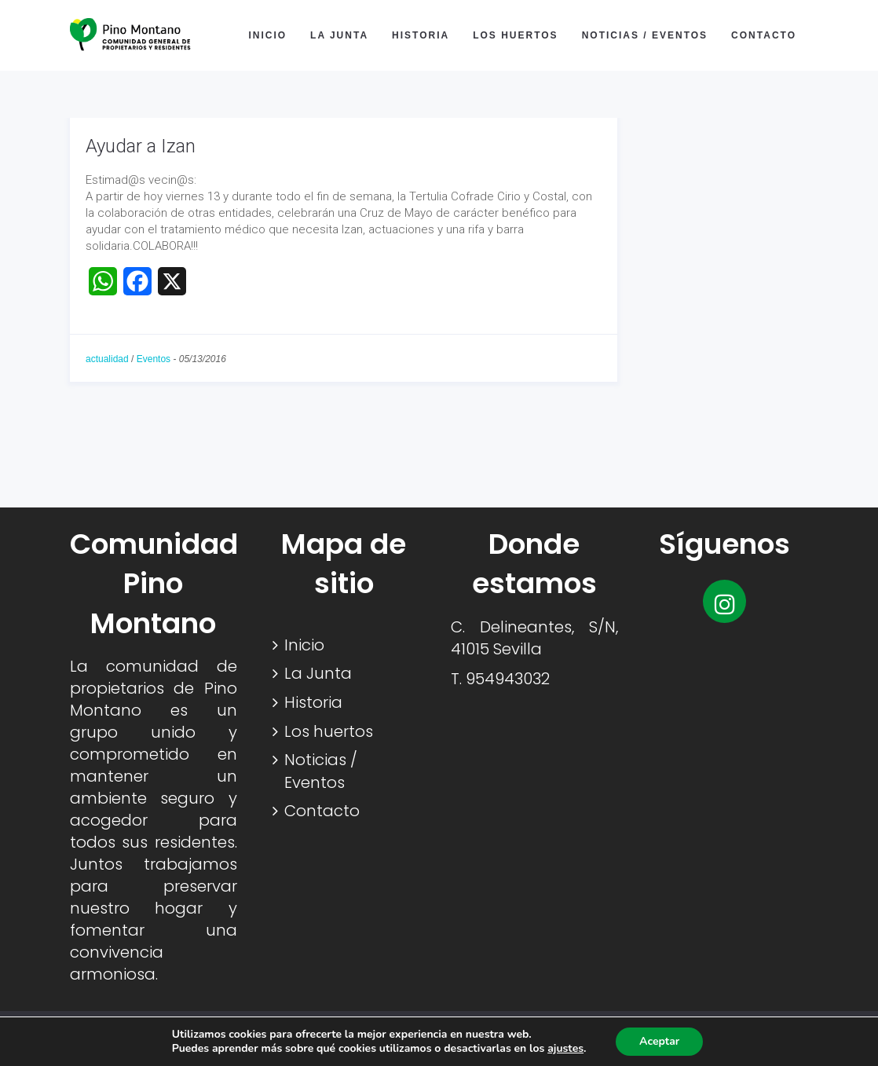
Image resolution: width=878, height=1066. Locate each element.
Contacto (763, 35)
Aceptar (659, 1041)
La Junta (339, 35)
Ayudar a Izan (141, 146)
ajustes (565, 1049)
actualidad (107, 359)
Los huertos (515, 35)
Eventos (153, 359)
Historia (420, 35)
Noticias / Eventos (645, 35)
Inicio (267, 35)
